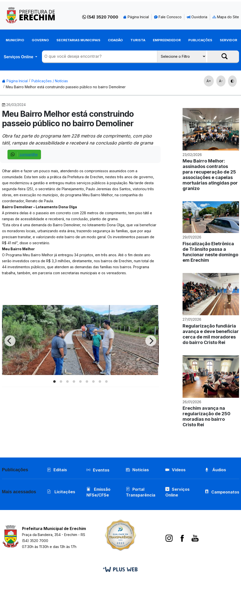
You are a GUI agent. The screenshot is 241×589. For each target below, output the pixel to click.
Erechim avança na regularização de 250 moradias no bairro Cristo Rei (207, 416)
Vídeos (175, 469)
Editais (57, 469)
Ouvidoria (197, 17)
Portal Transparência (140, 492)
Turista (137, 40)
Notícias (137, 469)
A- (221, 81)
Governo (40, 40)
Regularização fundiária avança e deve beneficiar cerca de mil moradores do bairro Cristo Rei (211, 334)
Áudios (215, 469)
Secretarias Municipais (78, 40)
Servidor (228, 40)
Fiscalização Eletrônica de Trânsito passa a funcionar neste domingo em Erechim (210, 252)
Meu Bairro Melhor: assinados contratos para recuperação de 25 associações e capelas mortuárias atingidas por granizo (210, 174)
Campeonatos (225, 492)
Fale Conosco (168, 17)
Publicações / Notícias (49, 81)
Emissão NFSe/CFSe (98, 492)
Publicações (200, 40)
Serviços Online (19, 57)
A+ (209, 81)
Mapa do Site (226, 17)
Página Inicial (136, 17)
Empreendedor (167, 40)
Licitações (61, 491)
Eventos (101, 470)
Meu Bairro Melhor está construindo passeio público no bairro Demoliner (66, 87)
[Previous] (9, 340)
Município (15, 40)
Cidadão (115, 40)
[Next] (150, 340)
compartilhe (24, 154)
